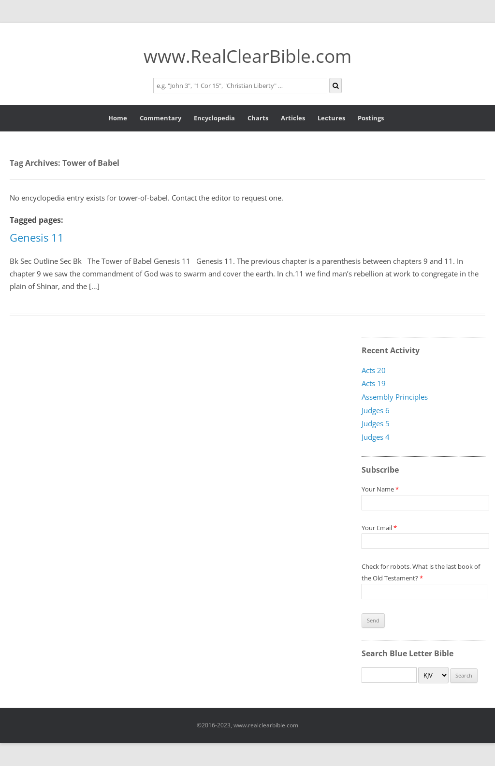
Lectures (331, 118)
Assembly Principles (395, 397)
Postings (371, 118)
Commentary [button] (160, 118)
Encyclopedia (214, 118)
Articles (293, 118)
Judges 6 (376, 410)
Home (117, 118)
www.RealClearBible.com (247, 55)
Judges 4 (376, 437)
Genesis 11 (37, 237)
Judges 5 (376, 424)
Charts (258, 118)
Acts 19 (374, 384)
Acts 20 (374, 370)
